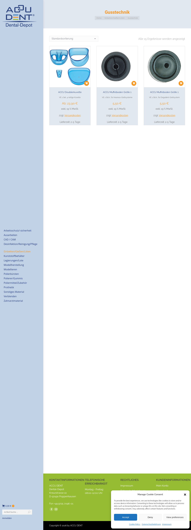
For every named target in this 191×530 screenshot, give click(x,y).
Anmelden (7, 518)
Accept (125, 517)
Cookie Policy (134, 524)
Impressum (166, 524)
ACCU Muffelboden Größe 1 (117, 92)
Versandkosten (72, 115)
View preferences (175, 517)
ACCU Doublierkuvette (70, 92)
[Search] (17, 512)
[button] (185, 494)
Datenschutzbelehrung (151, 524)
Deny (150, 517)
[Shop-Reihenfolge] (73, 39)
